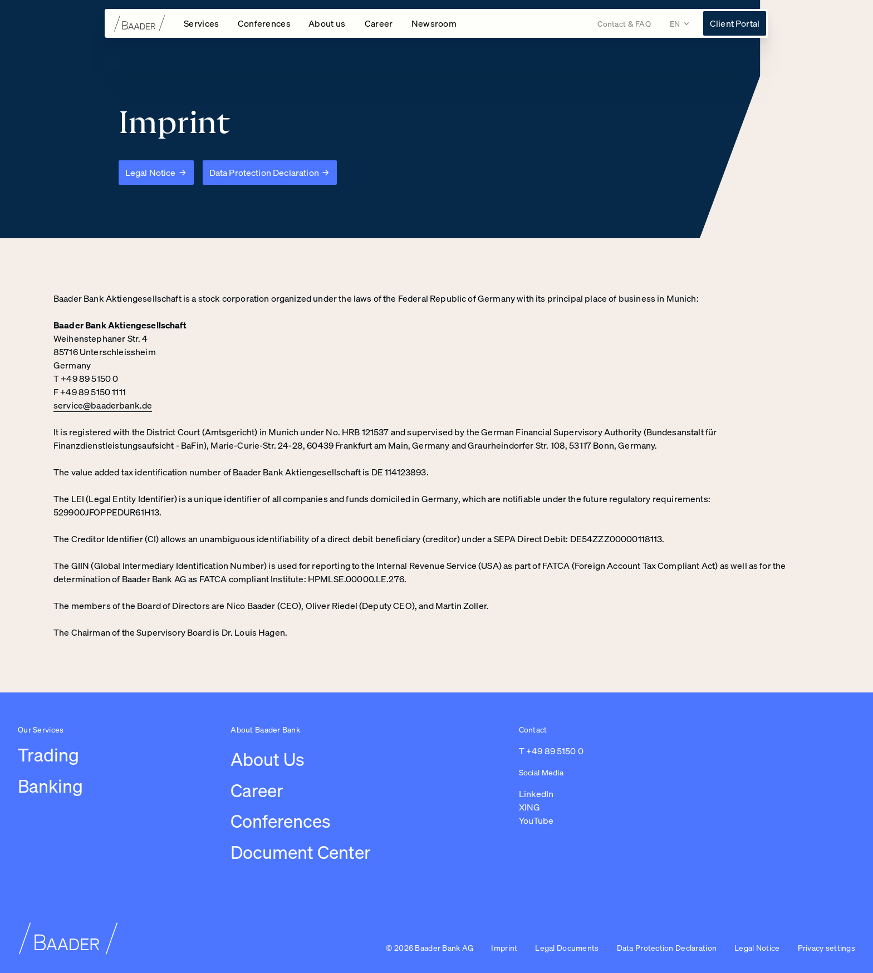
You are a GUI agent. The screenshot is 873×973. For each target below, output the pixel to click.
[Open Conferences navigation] (264, 23)
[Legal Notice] (156, 172)
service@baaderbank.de (102, 405)
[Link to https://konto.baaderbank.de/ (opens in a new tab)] (734, 23)
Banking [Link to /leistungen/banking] (50, 786)
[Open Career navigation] (379, 23)
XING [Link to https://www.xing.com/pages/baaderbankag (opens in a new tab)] (529, 807)
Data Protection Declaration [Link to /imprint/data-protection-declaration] (667, 947)
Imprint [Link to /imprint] (504, 947)
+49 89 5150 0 (554, 751)
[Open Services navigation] (202, 23)
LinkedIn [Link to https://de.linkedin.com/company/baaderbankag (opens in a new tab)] (536, 794)
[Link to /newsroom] (434, 23)
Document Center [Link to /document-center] (300, 852)
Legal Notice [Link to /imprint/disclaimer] (756, 947)
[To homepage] (140, 23)
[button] (826, 948)
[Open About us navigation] (328, 23)
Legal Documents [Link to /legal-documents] (567, 947)
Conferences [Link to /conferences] (280, 821)
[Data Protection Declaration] (270, 172)
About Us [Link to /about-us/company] (267, 759)
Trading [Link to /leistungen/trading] (48, 754)
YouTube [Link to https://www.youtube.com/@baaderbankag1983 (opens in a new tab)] (536, 820)
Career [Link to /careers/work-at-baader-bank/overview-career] (256, 790)
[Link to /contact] (624, 23)
